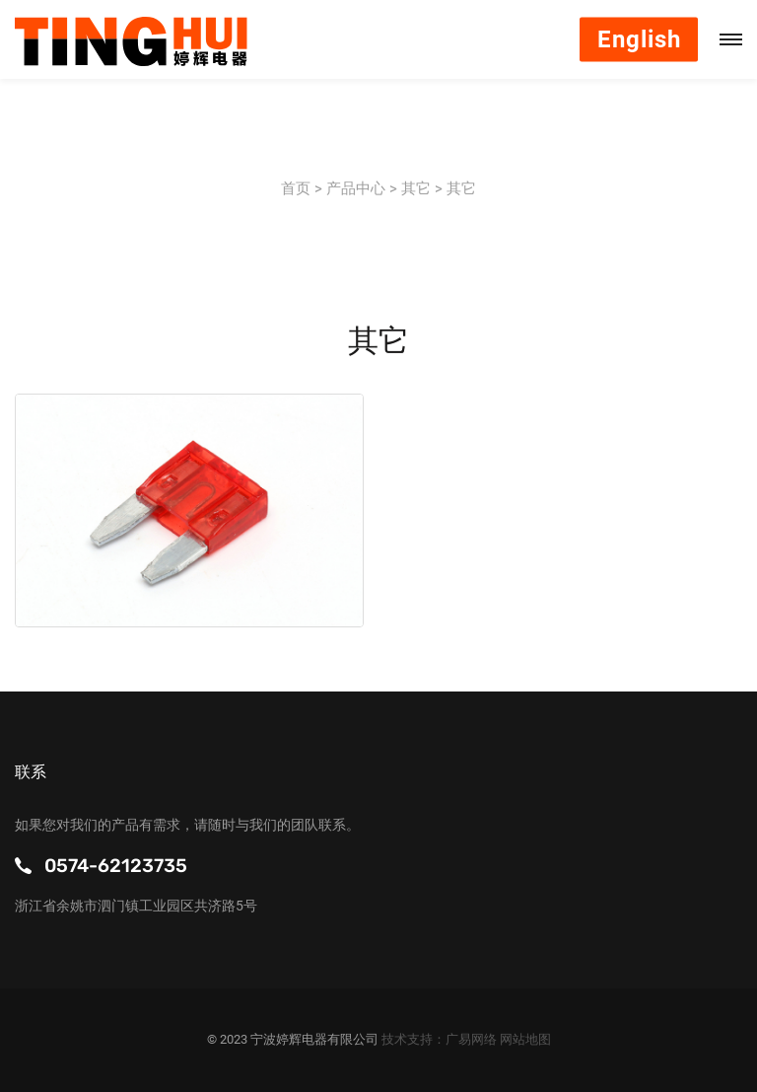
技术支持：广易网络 (440, 1039)
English (639, 39)
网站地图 (525, 1039)
